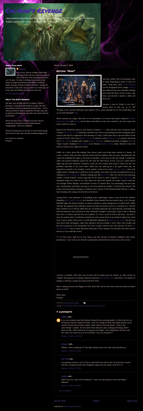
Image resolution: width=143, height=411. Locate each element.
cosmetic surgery (119, 169)
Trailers (102, 306)
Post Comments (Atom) (72, 406)
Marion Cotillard (87, 138)
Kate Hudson (83, 144)
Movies (81, 306)
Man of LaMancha (72, 175)
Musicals (88, 306)
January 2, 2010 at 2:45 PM (71, 385)
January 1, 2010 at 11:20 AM (71, 336)
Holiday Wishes (72, 306)
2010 (64, 306)
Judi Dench (65, 141)
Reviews (96, 306)
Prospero (64, 344)
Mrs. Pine (65, 359)
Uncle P (132, 87)
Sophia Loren (106, 144)
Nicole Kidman (96, 141)
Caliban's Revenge (34, 10)
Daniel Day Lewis (70, 133)
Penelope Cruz (112, 138)
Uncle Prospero (129, 85)
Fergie (131, 141)
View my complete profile (15, 93)
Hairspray (66, 121)
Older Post (132, 400)
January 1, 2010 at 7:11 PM (71, 368)
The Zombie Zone (107, 278)
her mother (105, 175)
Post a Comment (65, 391)
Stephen (64, 376)
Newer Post (60, 400)
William (64, 317)
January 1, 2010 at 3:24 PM (71, 351)
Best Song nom (125, 178)
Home (96, 400)
